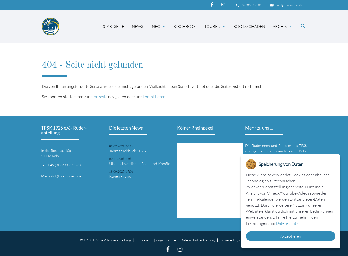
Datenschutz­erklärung (197, 240)
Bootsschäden (249, 26)
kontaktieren (154, 96)
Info (158, 26)
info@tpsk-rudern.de (289, 5)
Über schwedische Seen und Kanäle (139, 164)
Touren (215, 26)
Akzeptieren (290, 236)
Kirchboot (185, 26)
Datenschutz (287, 223)
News (137, 26)
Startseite (113, 26)
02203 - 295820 (252, 5)
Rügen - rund (120, 176)
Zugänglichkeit (167, 240)
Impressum (145, 240)
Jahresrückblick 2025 (127, 151)
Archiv (283, 26)
